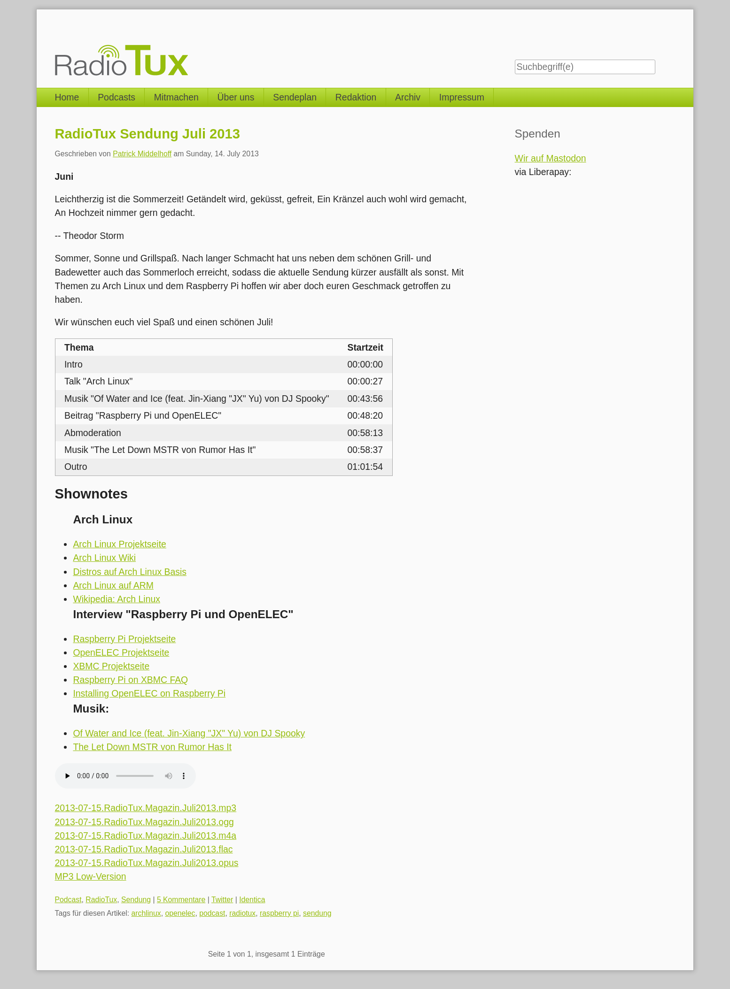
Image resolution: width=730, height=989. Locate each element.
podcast (212, 913)
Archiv (407, 97)
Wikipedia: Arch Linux (116, 599)
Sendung (136, 900)
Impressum (461, 97)
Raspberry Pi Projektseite (124, 639)
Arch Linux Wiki (104, 557)
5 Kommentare (181, 900)
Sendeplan (295, 97)
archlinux (146, 913)
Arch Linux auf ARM (113, 585)
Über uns (236, 97)
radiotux (242, 913)
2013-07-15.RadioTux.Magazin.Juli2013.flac (144, 849)
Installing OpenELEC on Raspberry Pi (149, 693)
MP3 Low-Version (90, 876)
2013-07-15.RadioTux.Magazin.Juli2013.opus (147, 863)
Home (67, 97)
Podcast (68, 900)
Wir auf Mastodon (550, 158)
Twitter (222, 900)
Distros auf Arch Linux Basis (129, 572)
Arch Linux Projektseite (119, 544)
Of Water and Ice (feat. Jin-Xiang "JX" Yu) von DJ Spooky (189, 733)
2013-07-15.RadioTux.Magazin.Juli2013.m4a (146, 835)
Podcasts (116, 97)
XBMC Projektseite (111, 666)
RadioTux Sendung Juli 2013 (147, 133)
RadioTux (101, 900)
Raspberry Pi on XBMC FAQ (130, 680)
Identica (252, 900)
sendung (317, 913)
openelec (180, 913)
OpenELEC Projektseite (121, 652)
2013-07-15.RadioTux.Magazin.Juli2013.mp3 (146, 808)
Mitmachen (176, 97)
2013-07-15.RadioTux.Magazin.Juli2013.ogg (144, 822)
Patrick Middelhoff (142, 154)
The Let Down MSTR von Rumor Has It (152, 747)
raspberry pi (279, 913)
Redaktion (355, 97)
